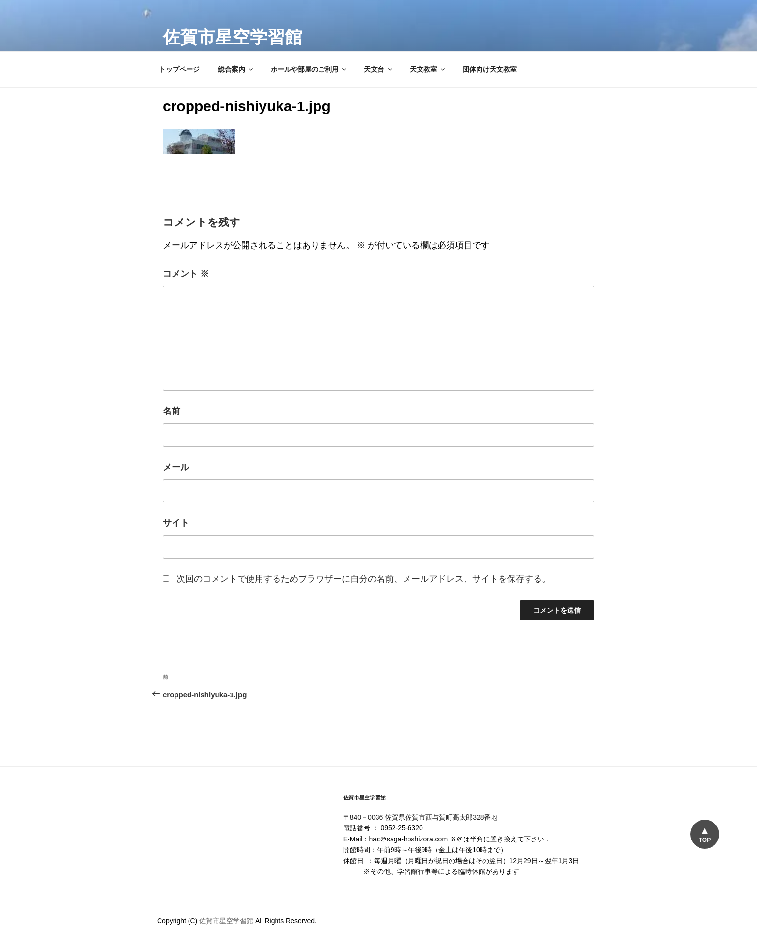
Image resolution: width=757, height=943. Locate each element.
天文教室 (428, 69)
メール (176, 467)
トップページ (179, 69)
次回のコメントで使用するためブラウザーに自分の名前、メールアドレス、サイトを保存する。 (363, 579)
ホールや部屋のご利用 (309, 69)
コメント (186, 274)
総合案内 (236, 69)
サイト (176, 523)
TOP (704, 840)
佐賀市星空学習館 (232, 37)
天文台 (378, 69)
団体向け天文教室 (490, 69)
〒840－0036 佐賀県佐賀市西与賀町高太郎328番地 (420, 817)
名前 (171, 411)
